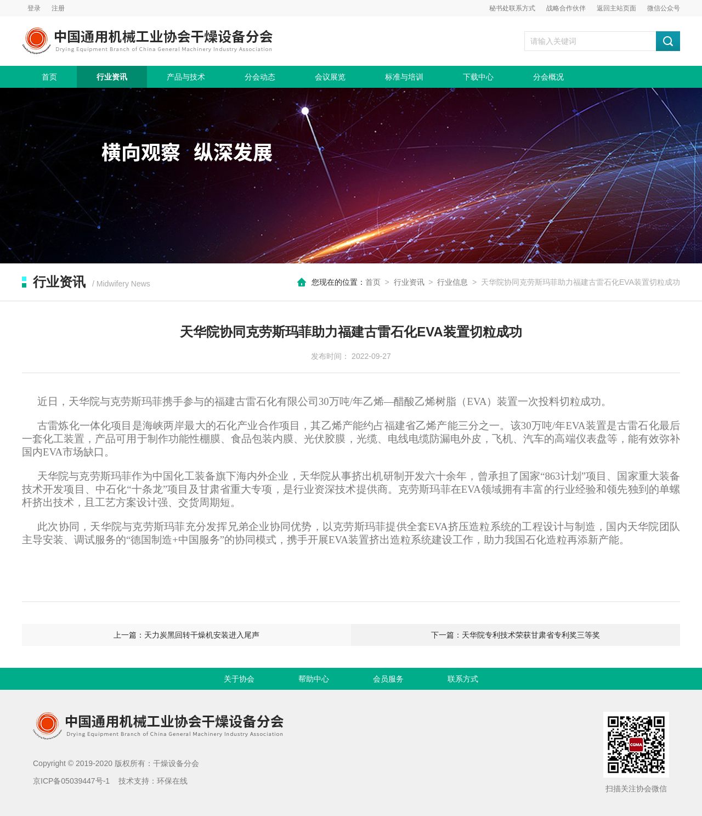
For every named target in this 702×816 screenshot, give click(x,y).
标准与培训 (404, 76)
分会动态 (260, 76)
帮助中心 (313, 678)
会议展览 (330, 76)
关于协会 (239, 678)
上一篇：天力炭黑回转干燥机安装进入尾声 (186, 635)
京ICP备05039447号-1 (71, 780)
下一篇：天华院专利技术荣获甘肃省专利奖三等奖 (515, 635)
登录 (34, 8)
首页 (49, 76)
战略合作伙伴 (566, 8)
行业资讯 (112, 76)
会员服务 (388, 678)
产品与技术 (186, 76)
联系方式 (463, 678)
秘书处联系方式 (512, 8)
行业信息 (452, 282)
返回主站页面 (616, 8)
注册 (58, 8)
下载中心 (478, 76)
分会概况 (548, 76)
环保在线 (172, 780)
